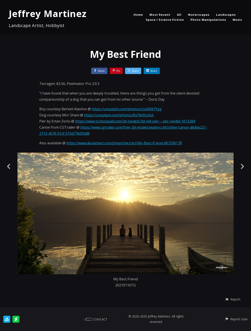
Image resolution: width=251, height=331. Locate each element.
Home (138, 15)
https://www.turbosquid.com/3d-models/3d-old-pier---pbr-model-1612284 (135, 121)
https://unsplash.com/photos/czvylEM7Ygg (127, 109)
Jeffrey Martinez (47, 13)
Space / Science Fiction (165, 20)
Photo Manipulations (208, 20)
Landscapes (226, 15)
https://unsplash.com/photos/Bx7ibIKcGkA (118, 115)
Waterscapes (199, 15)
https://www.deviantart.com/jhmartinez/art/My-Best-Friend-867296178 (124, 143)
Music (237, 20)
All (179, 15)
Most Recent (160, 15)
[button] (232, 299)
